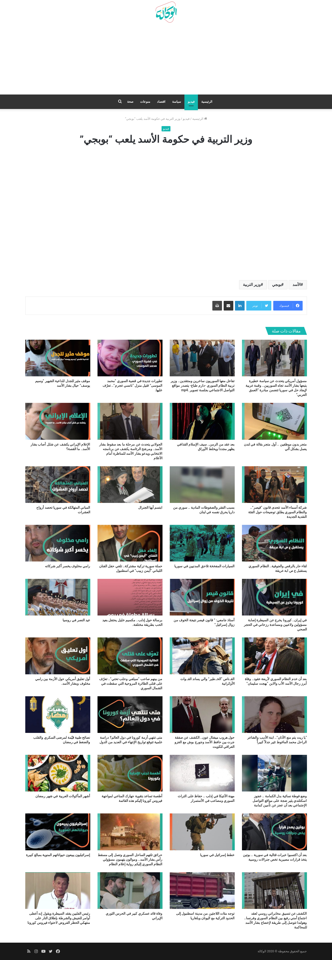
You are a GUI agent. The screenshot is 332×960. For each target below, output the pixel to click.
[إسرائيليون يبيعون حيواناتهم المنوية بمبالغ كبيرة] (57, 831)
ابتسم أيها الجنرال (150, 507)
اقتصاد (161, 101)
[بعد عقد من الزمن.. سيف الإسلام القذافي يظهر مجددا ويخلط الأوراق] (202, 421)
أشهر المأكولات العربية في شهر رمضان (62, 796)
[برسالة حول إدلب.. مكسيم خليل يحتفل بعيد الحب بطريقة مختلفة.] (130, 597)
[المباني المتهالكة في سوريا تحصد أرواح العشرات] (57, 484)
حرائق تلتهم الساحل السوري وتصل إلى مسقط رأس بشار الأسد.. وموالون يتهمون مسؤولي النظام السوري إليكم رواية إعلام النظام (130, 859)
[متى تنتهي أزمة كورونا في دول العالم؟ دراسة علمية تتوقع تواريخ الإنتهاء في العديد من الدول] (130, 714)
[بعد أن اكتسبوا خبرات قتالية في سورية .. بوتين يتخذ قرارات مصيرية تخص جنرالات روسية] (274, 831)
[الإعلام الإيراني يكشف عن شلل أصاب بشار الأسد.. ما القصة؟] (57, 421)
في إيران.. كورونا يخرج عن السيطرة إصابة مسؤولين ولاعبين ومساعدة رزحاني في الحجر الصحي (275, 624)
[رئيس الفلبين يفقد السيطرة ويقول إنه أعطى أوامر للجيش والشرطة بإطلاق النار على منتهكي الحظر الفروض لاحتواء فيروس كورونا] (57, 890)
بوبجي (276, 284)
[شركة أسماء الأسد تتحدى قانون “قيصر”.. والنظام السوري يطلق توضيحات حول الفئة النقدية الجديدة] (274, 484)
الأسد (297, 284)
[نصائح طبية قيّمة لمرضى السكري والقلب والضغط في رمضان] (57, 714)
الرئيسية (206, 101)
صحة (130, 101)
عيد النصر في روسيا (76, 620)
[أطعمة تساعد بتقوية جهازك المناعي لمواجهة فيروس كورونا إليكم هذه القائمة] (130, 773)
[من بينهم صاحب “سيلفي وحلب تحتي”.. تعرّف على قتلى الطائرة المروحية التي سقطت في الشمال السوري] (130, 655)
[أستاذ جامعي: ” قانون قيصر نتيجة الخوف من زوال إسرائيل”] (202, 597)
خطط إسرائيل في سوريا (217, 855)
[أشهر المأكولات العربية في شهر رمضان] (57, 773)
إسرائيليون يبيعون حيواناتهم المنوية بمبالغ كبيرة (58, 855)
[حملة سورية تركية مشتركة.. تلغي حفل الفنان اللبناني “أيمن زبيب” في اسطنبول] (130, 543)
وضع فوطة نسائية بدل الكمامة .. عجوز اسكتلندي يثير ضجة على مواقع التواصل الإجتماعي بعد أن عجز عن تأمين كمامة (280, 800)
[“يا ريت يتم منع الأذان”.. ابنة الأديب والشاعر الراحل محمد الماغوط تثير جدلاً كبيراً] (274, 714)
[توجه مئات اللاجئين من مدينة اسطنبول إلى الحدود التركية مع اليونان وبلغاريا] (202, 890)
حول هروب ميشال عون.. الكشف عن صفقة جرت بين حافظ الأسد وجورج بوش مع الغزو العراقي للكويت (204, 742)
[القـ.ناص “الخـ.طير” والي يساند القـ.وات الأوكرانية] (202, 655)
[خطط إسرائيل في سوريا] (202, 831)
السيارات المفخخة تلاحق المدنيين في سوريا (204, 566)
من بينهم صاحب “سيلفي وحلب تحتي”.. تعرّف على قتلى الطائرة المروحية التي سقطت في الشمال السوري (131, 683)
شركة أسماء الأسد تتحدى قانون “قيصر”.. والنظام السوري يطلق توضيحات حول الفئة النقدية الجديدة (277, 512)
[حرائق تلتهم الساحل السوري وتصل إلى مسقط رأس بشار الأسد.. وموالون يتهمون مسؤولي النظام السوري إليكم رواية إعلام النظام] (130, 831)
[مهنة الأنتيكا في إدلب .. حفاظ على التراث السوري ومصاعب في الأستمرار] (202, 773)
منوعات (145, 101)
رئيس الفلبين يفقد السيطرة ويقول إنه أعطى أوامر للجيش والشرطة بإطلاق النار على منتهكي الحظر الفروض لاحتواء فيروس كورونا (58, 918)
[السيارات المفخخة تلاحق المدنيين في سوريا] (202, 543)
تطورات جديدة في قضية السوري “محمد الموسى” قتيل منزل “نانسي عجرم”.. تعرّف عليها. (133, 385)
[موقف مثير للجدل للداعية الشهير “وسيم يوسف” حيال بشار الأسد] (57, 358)
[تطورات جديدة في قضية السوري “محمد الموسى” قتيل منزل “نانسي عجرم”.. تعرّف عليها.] (130, 358)
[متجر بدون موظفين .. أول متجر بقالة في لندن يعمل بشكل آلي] (274, 421)
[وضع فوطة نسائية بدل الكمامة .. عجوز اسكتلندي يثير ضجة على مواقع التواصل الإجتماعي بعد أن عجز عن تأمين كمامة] (274, 773)
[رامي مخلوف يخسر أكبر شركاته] (57, 543)
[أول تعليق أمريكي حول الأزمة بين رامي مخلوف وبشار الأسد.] (57, 655)
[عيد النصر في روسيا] (57, 597)
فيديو (191, 101)
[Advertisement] (166, 60)
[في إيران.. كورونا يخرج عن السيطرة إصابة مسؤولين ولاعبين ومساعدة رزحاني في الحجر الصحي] (274, 597)
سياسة (176, 101)
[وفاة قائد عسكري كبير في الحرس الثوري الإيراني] (130, 890)
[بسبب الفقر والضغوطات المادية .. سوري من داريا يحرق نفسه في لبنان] (202, 484)
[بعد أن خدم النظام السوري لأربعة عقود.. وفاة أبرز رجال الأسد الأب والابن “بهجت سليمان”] (274, 655)
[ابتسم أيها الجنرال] (130, 484)
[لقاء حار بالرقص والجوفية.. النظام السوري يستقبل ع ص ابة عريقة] (274, 543)
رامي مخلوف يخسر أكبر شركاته (67, 566)
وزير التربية (252, 284)
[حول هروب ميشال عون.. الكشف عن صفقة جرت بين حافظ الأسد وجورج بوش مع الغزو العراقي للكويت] (202, 714)
